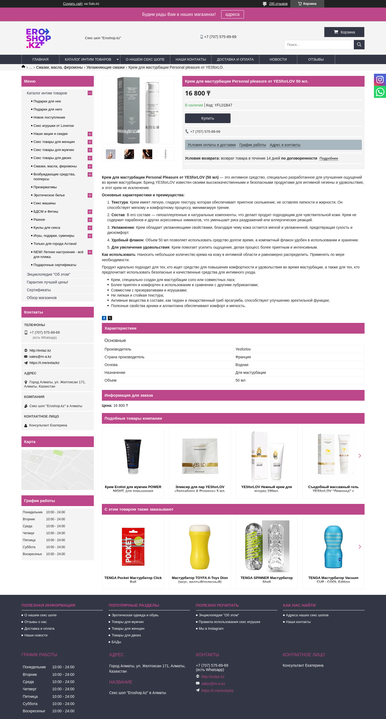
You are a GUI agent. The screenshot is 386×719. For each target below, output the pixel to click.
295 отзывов (278, 4)
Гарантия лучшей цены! (47, 282)
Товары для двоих (126, 635)
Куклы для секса (47, 228)
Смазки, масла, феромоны (59, 67)
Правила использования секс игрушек (229, 622)
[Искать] (359, 44)
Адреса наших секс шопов (307, 615)
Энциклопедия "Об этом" (48, 274)
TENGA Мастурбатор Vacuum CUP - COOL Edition (333, 580)
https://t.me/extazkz (44, 363)
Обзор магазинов (42, 298)
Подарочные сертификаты (55, 265)
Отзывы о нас (35, 622)
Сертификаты (39, 290)
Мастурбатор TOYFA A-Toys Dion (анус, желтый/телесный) (200, 580)
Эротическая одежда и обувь (135, 615)
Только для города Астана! (55, 244)
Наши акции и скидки (51, 134)
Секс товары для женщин (54, 142)
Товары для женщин (128, 628)
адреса (232, 14)
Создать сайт (73, 4)
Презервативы (45, 187)
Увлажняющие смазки (106, 67)
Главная (40, 59)
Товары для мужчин (128, 622)
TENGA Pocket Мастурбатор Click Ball (133, 580)
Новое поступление (49, 117)
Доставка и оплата (235, 59)
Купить (207, 118)
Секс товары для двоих (52, 158)
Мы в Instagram (211, 628)
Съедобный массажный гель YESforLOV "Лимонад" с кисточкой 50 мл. (333, 489)
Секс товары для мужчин (54, 150)
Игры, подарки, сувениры (54, 236)
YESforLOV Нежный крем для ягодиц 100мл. (266, 489)
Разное (39, 219)
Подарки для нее (47, 101)
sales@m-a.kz (40, 357)
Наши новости (35, 635)
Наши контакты (191, 59)
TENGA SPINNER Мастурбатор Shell (266, 580)
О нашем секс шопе (145, 59)
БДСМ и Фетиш (46, 211)
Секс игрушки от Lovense (54, 126)
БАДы (116, 642)
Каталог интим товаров (88, 59)
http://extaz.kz (40, 350)
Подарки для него (48, 109)
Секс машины (45, 203)
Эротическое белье (49, 195)
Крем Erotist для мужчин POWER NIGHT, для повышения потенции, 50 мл (133, 489)
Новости (278, 59)
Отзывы (316, 59)
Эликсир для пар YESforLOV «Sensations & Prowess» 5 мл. (200, 489)
